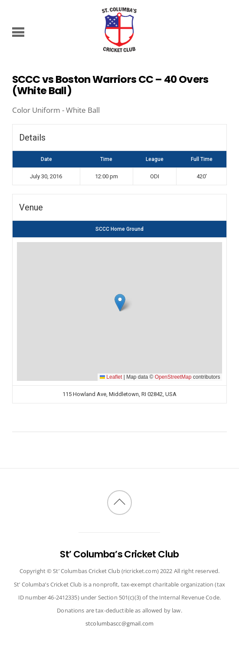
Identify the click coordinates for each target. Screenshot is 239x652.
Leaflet (111, 377)
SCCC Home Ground (119, 229)
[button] (120, 302)
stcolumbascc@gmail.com (119, 623)
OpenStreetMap (173, 377)
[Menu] (18, 31)
